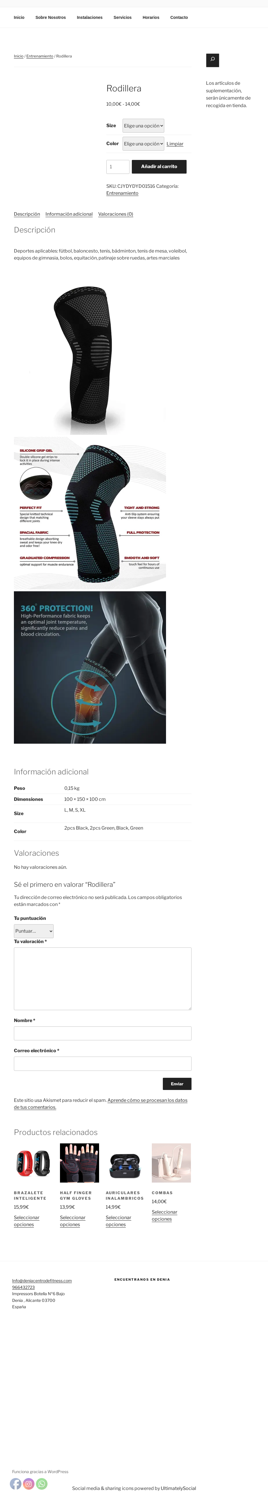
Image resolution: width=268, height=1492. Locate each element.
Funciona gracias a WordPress (40, 1471)
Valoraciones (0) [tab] (115, 214)
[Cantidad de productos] (118, 167)
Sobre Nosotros (50, 17)
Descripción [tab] (27, 214)
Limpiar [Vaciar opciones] (175, 144)
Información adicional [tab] (69, 214)
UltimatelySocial (178, 1488)
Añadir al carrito (159, 166)
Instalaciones (90, 17)
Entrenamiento (39, 56)
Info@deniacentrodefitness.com (42, 1280)
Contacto (179, 17)
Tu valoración (30, 941)
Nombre (24, 1020)
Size (111, 125)
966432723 (23, 1287)
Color (112, 143)
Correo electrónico (36, 1050)
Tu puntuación (30, 918)
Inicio (19, 17)
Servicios (123, 17)
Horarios (151, 17)
